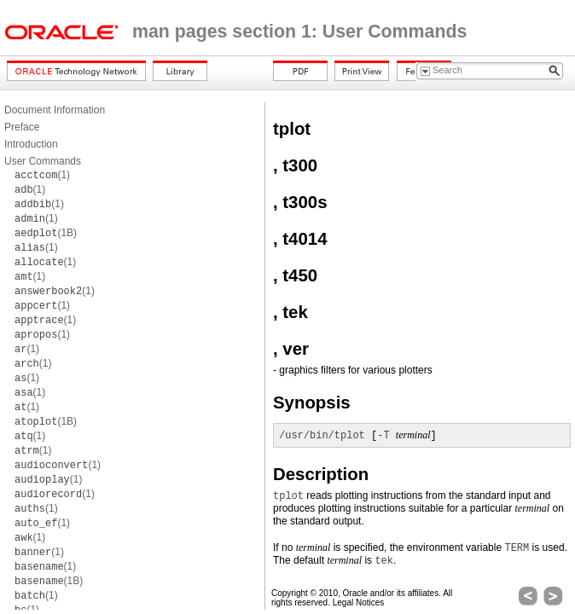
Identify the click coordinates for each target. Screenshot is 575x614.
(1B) (46, 233)
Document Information (54, 110)
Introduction (31, 144)
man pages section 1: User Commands (299, 31)
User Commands (42, 161)
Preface (21, 127)
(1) (42, 175)
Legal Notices (359, 602)
